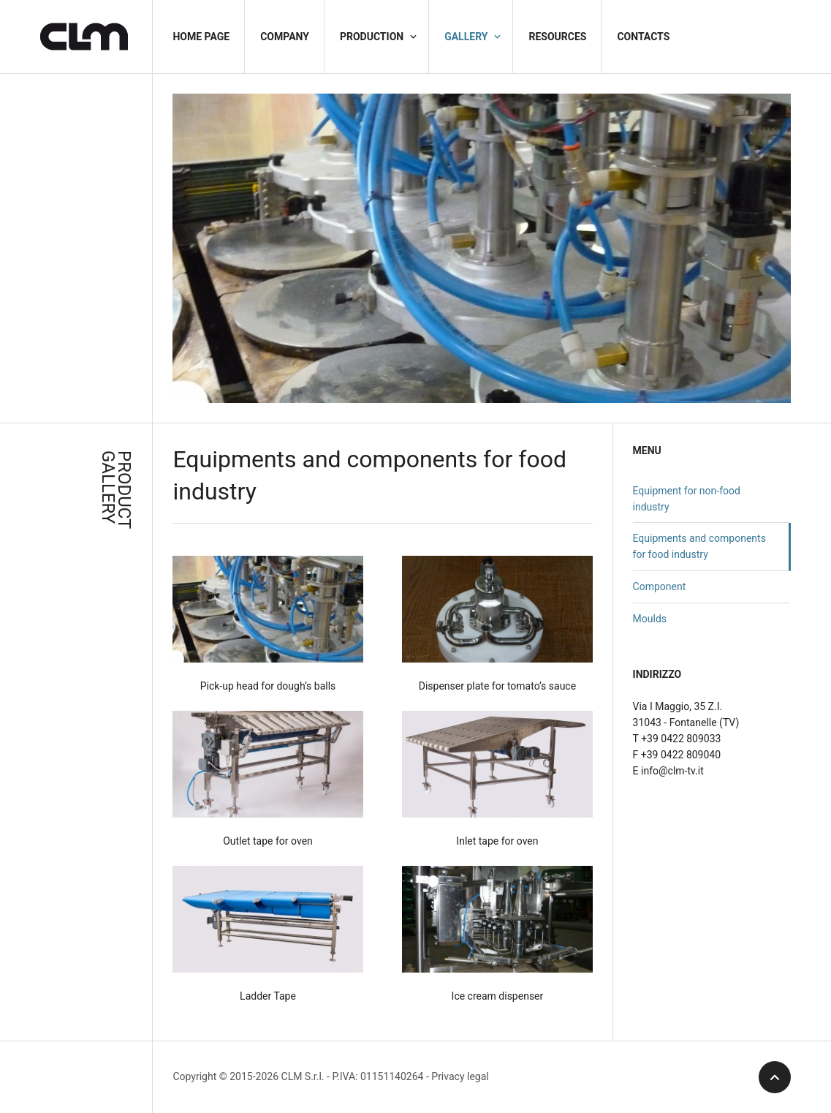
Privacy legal (459, 1076)
